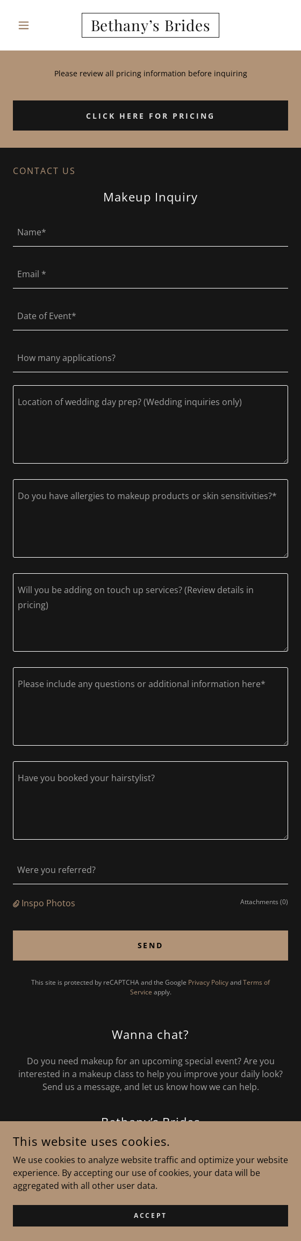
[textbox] (150, 232)
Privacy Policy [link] (208, 982)
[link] (150, 25)
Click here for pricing (150, 116)
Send (151, 945)
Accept (150, 1230)
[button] (33, 25)
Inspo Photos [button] (48, 903)
